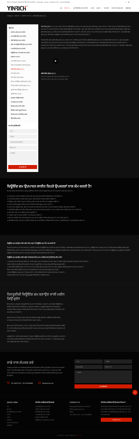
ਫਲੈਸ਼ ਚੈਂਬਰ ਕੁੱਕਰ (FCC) (39, 16)
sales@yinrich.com (78, 409)
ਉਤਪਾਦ (17, 16)
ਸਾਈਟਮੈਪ (79, 435)
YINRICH (10, 16)
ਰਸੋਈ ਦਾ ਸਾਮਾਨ (26, 16)
